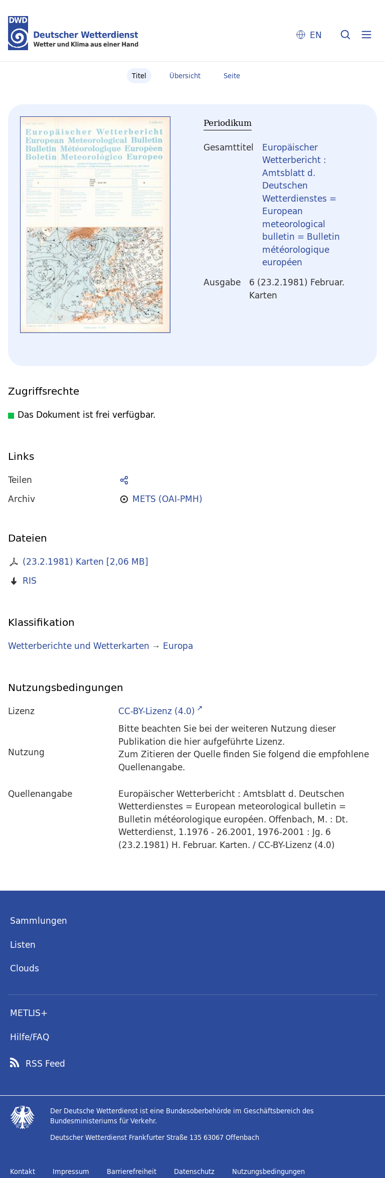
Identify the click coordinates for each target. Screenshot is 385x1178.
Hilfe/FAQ (29, 1037)
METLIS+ (29, 1012)
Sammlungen (38, 920)
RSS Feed (45, 1064)
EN (316, 35)
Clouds (24, 968)
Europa (178, 645)
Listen (23, 944)
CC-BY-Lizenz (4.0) (156, 711)
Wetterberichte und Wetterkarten (78, 645)
